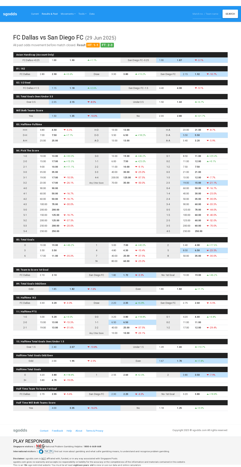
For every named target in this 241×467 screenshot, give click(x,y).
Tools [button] (82, 13)
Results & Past (50, 13)
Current (35, 13)
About (79, 430)
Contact (44, 430)
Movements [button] (67, 13)
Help (69, 430)
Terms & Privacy (94, 430)
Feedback (57, 430)
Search (230, 13)
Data (92, 13)
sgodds (10, 14)
